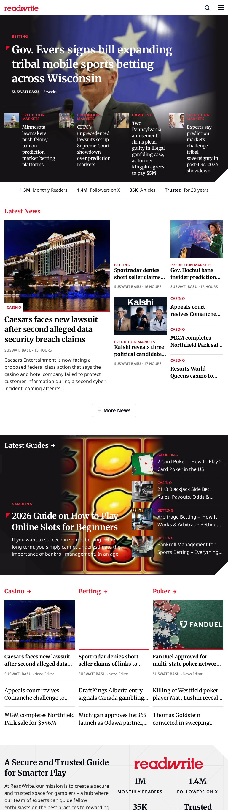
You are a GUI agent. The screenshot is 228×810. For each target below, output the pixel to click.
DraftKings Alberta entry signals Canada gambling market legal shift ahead (111, 698)
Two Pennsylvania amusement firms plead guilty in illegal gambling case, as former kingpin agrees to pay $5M (148, 148)
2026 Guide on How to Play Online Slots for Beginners (65, 521)
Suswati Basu (25, 91)
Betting (20, 36)
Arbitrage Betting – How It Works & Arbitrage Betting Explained (187, 524)
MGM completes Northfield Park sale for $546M (195, 345)
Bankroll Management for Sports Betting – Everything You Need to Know (188, 552)
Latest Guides (26, 445)
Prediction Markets (33, 117)
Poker (165, 591)
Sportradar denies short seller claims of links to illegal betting (137, 280)
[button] (207, 7)
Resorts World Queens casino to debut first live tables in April (191, 379)
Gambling (142, 115)
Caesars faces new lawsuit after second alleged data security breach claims (51, 329)
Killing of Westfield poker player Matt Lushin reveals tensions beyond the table (187, 698)
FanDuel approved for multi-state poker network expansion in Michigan (186, 663)
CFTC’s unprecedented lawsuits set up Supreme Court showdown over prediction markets (94, 145)
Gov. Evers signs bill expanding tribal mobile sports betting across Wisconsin (92, 64)
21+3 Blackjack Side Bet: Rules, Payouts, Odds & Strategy (184, 497)
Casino (14, 307)
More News (116, 410)
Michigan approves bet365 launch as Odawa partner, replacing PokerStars (112, 722)
